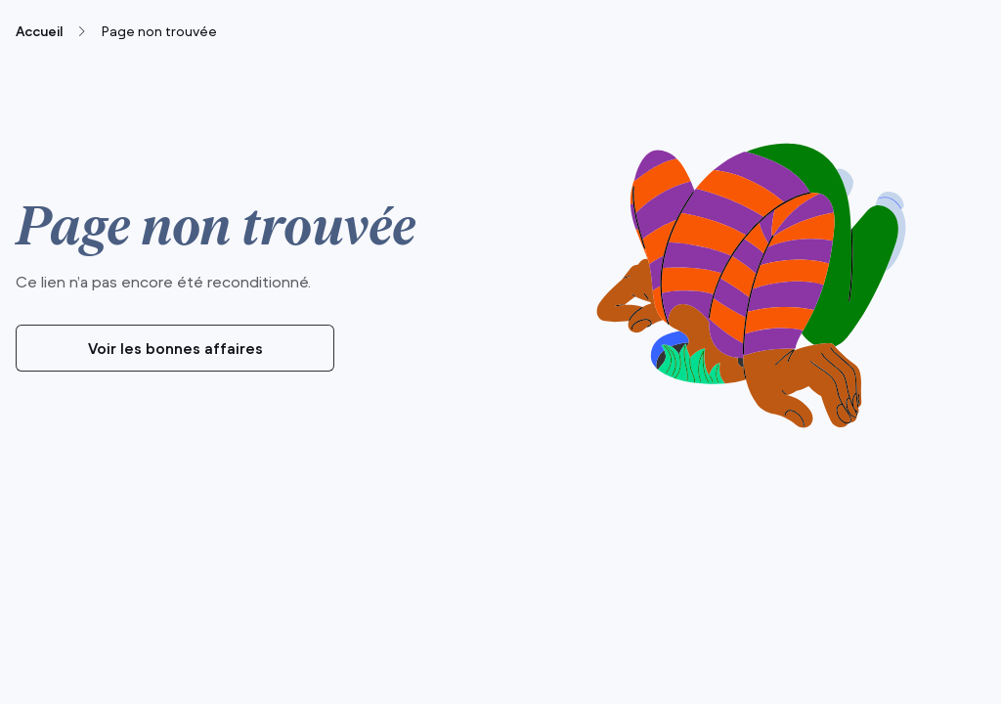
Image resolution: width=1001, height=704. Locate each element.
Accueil (39, 31)
